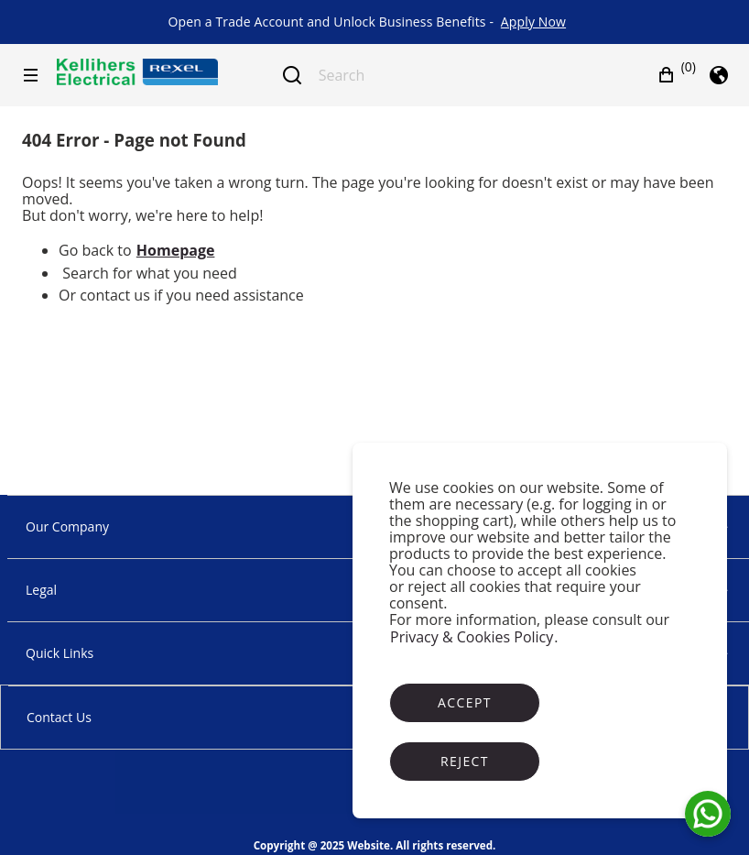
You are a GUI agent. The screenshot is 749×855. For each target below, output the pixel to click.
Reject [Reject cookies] (464, 761)
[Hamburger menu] (31, 75)
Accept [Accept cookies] (465, 702)
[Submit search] (292, 75)
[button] (677, 75)
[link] (533, 22)
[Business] (137, 72)
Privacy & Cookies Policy (471, 637)
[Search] (468, 75)
